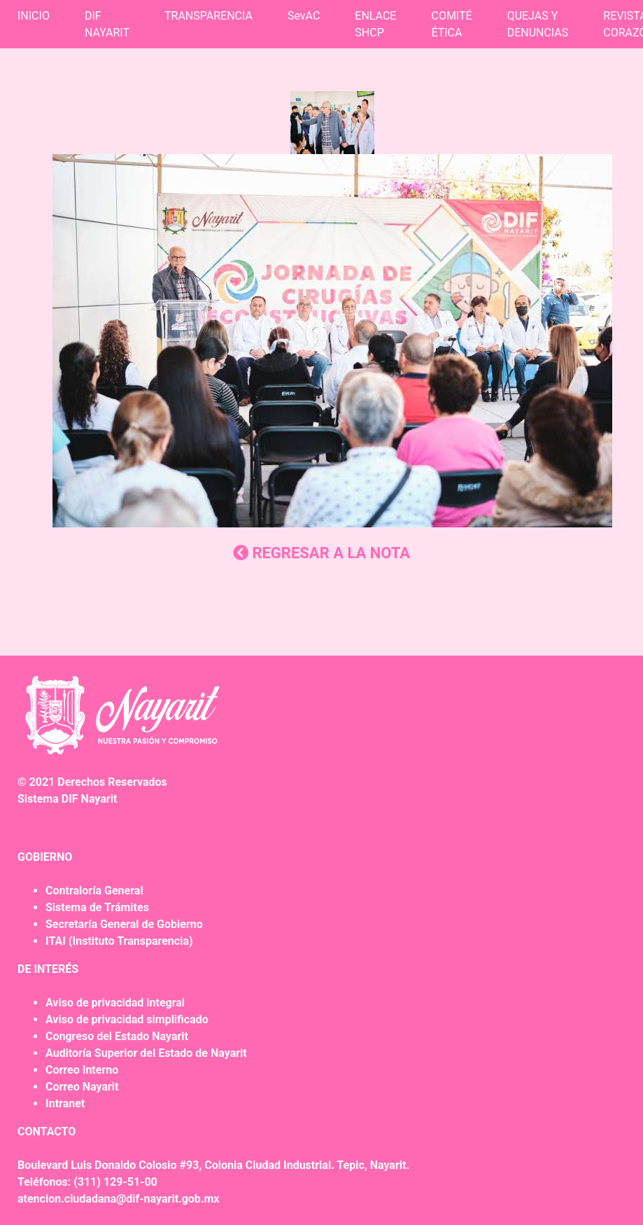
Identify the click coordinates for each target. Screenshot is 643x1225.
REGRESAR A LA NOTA (321, 553)
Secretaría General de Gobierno (124, 924)
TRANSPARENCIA (208, 15)
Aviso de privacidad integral (115, 1002)
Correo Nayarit (81, 1086)
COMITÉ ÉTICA (451, 24)
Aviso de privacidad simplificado (127, 1019)
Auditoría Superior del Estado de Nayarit (146, 1053)
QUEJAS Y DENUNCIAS (538, 24)
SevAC (304, 15)
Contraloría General (94, 890)
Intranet (65, 1103)
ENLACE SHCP (375, 24)
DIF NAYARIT (107, 24)
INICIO (33, 15)
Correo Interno (81, 1070)
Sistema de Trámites (97, 907)
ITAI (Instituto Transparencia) (119, 941)
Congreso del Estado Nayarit (116, 1036)
